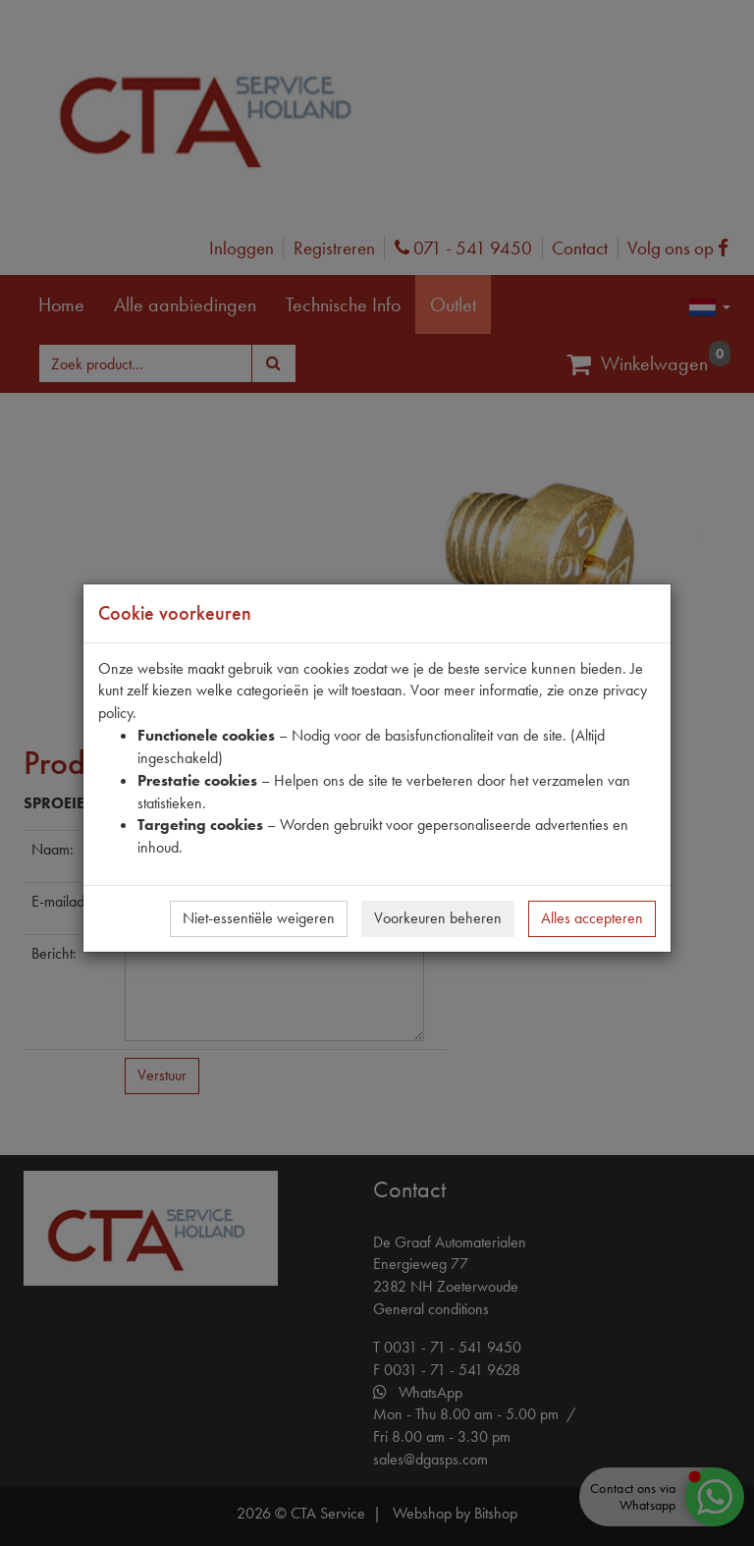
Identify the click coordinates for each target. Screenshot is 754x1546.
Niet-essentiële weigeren (259, 918)
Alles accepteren (592, 918)
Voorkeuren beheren (438, 918)
